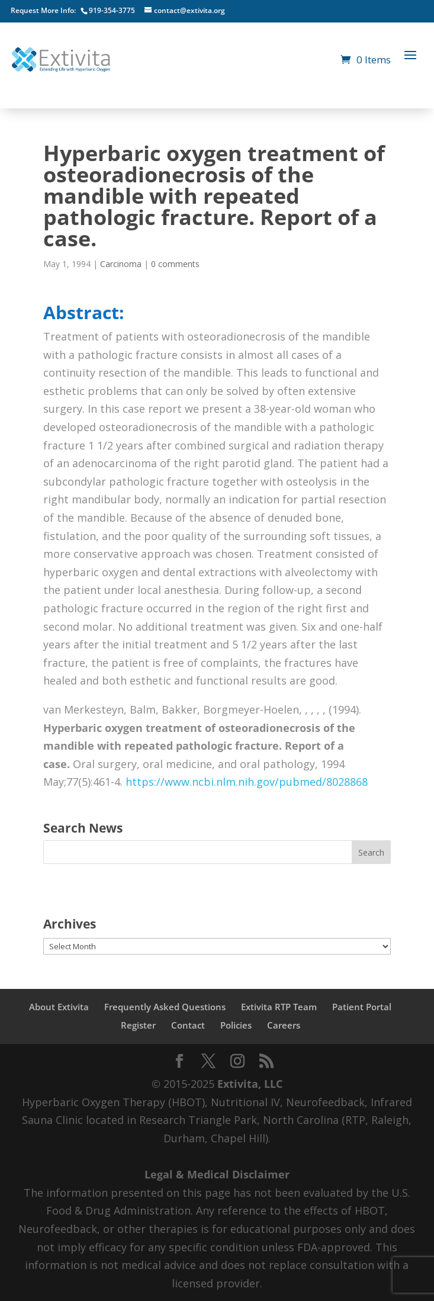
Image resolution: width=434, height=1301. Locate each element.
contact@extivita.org (189, 10)
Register (138, 1025)
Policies (236, 1025)
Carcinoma (121, 263)
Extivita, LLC (249, 1084)
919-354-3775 (112, 10)
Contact (188, 1025)
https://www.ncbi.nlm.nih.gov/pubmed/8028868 (247, 782)
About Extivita (59, 1007)
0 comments (175, 263)
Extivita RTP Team (279, 1007)
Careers (283, 1025)
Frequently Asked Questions (165, 1007)
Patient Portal (361, 1007)
